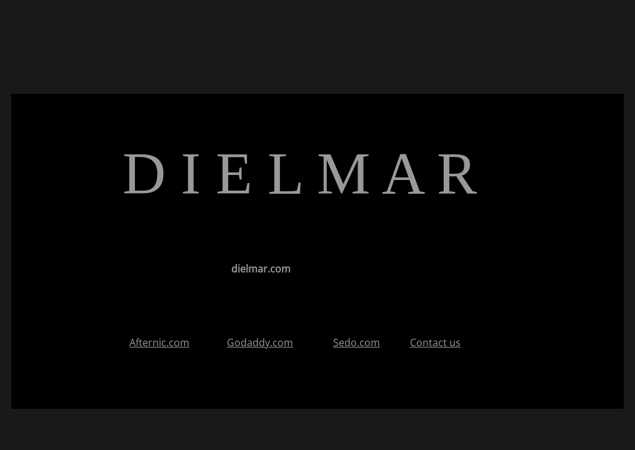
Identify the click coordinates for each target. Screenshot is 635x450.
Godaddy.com (260, 342)
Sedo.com (356, 342)
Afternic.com (159, 342)
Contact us (435, 342)
